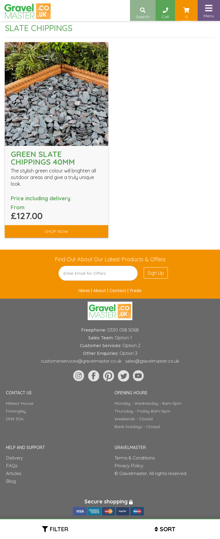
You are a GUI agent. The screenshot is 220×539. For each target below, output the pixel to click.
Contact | (119, 290)
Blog (11, 481)
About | (101, 290)
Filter (59, 529)
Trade (136, 290)
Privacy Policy (128, 465)
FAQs (11, 465)
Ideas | (85, 290)
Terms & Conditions (134, 458)
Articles (13, 473)
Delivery (14, 458)
